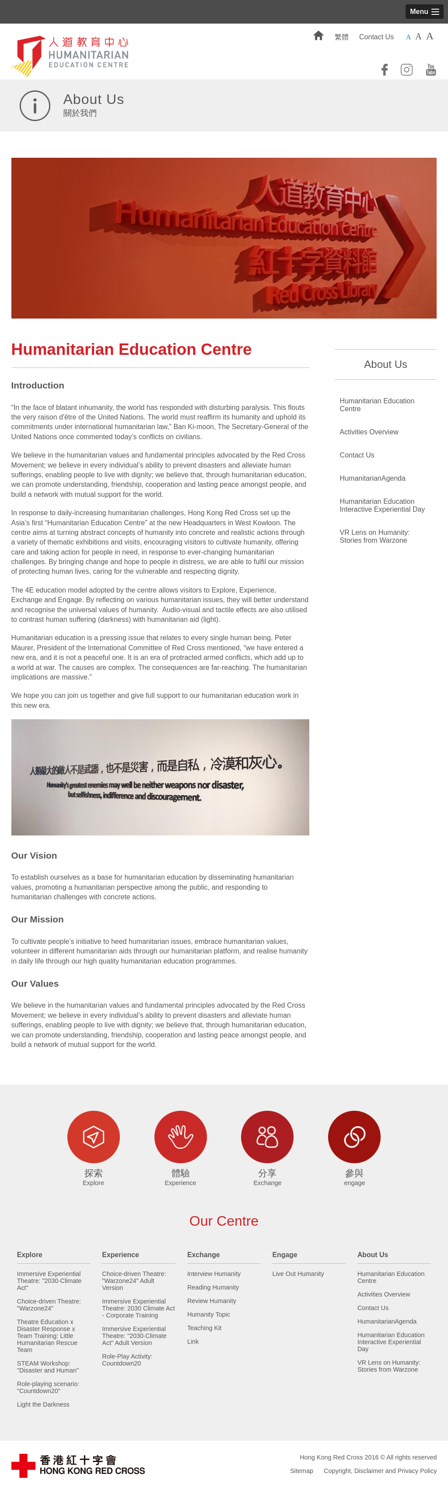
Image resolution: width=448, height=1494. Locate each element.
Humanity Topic (208, 1314)
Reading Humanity (213, 1287)
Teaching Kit (204, 1327)
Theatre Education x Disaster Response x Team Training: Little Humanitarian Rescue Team (47, 1335)
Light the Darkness (43, 1404)
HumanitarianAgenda (373, 478)
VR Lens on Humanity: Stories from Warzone (375, 536)
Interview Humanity (214, 1273)
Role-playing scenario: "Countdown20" (48, 1387)
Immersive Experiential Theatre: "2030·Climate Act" (49, 1280)
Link (193, 1341)
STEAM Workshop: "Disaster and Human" (48, 1367)
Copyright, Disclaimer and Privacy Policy (380, 1470)
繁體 (342, 37)
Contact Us (376, 37)
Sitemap (301, 1470)
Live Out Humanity (298, 1273)
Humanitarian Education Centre (377, 404)
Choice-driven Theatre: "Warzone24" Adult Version (134, 1280)
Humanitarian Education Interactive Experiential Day (382, 505)
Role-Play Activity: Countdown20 (127, 1360)
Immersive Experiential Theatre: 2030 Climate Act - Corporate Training (138, 1308)
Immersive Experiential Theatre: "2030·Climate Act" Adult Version (134, 1335)
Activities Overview (369, 432)
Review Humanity (211, 1300)
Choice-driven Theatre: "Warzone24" (49, 1305)
